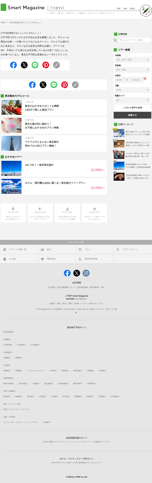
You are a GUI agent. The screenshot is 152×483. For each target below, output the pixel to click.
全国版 (51, 303)
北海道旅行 (7, 352)
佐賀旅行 (102, 371)
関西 (119, 9)
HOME (52, 13)
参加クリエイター (97, 309)
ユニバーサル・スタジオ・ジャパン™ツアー (20, 422)
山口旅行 (54, 396)
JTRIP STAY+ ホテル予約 (61, 463)
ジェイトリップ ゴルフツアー (80, 442)
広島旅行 (42, 396)
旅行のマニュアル (106, 13)
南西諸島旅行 (8, 378)
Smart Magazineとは (44, 309)
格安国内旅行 (8, 332)
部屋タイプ (119, 96)
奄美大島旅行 (8, 383)
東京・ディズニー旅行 (12, 404)
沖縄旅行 (6, 339)
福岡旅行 (6, 371)
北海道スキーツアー (102, 442)
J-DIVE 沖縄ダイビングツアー (54, 442)
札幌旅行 (6, 358)
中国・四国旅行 (9, 391)
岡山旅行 (30, 396)
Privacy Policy (69, 309)
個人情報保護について (66, 287)
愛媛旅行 (78, 396)
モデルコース (92, 13)
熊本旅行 (65, 371)
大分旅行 (53, 371)
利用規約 (58, 309)
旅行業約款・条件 (97, 287)
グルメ (88, 249)
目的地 (118, 65)
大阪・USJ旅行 (9, 417)
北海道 (132, 9)
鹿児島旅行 (77, 371)
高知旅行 (102, 396)
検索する (132, 115)
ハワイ (84, 303)
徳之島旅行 (48, 383)
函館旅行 (18, 358)
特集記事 (82, 13)
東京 (64, 303)
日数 (117, 85)
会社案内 (51, 287)
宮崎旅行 (90, 371)
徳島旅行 (90, 396)
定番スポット (71, 13)
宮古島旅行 (21, 345)
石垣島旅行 (7, 345)
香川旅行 (66, 396)
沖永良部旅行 (63, 383)
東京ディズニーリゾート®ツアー (16, 409)
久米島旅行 (35, 345)
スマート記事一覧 (17, 249)
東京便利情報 (91, 259)
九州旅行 (6, 365)
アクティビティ (129, 249)
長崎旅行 (18, 371)
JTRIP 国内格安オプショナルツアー (87, 463)
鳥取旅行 (6, 396)
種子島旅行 (77, 383)
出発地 (118, 55)
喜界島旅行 (91, 383)
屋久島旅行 (23, 383)
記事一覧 (60, 13)
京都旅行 (46, 422)
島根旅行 (18, 396)
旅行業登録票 (82, 287)
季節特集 (51, 259)
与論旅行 (36, 383)
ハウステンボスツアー (36, 371)
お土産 (12, 259)
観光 (49, 249)
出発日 (118, 75)
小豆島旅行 (115, 396)
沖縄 (125, 9)
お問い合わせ (82, 309)
